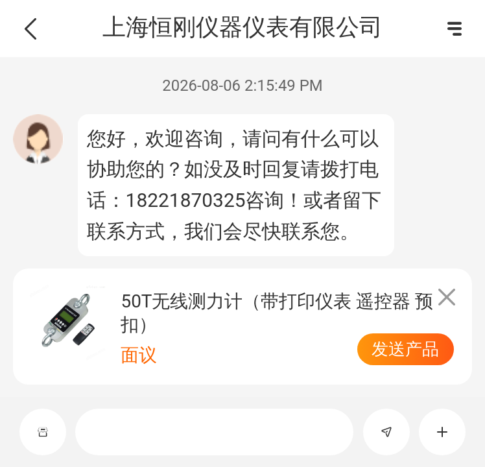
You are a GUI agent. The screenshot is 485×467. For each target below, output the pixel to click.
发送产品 (405, 349)
